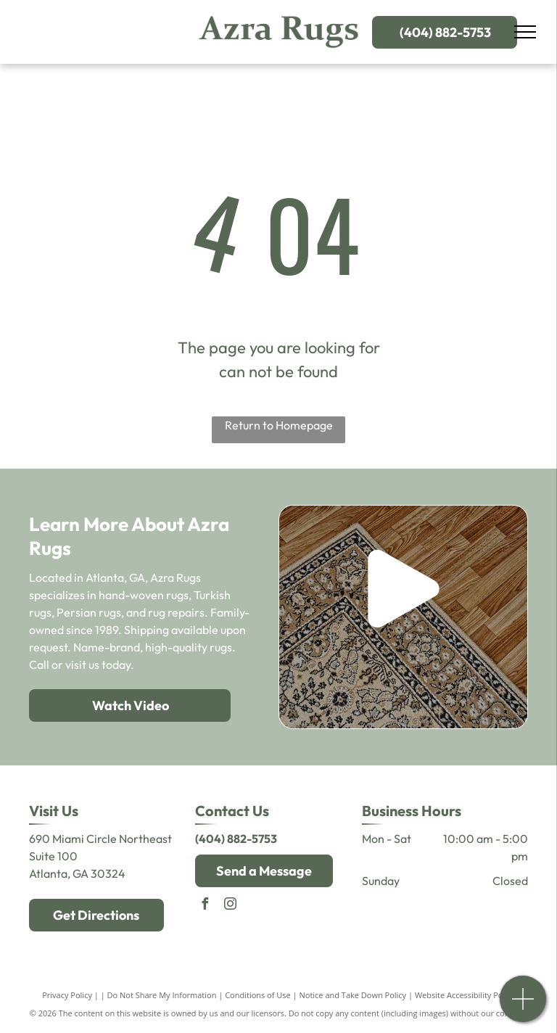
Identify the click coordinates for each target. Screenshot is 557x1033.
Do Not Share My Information (162, 994)
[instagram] (229, 905)
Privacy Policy (67, 994)
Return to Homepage (279, 425)
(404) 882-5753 (236, 838)
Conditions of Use (258, 994)
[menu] (525, 32)
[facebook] (204, 905)
